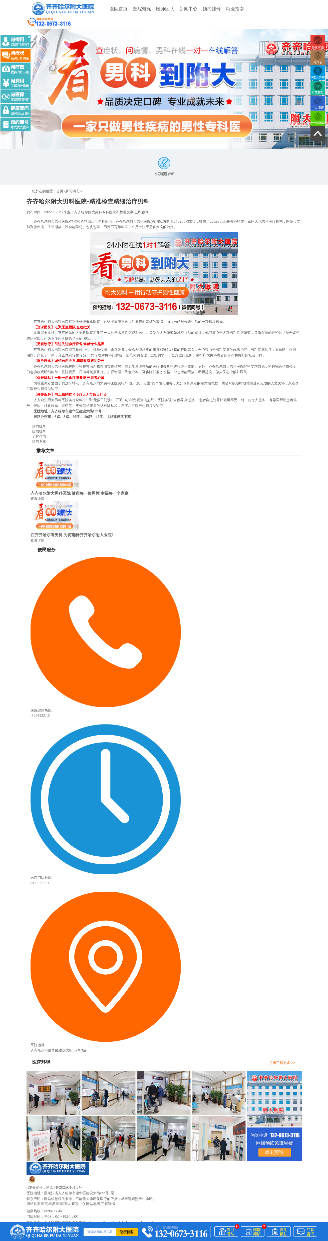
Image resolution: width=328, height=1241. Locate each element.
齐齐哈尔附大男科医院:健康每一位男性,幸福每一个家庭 (80, 474)
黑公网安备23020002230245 (56, 1162)
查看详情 (38, 479)
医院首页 (116, 9)
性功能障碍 (164, 155)
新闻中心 (185, 9)
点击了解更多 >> (284, 1043)
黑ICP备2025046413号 (63, 1167)
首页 (59, 179)
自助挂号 (36, 412)
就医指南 (232, 9)
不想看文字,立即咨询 (132, 200)
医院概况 (139, 9)
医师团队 (162, 9)
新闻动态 (72, 179)
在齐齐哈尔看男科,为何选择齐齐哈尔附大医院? (72, 515)
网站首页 (34, 1184)
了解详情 (36, 417)
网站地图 (93, 1184)
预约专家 (36, 422)
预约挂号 (209, 9)
